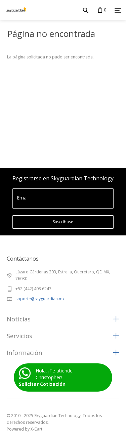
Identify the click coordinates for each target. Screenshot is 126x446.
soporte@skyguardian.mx (40, 299)
